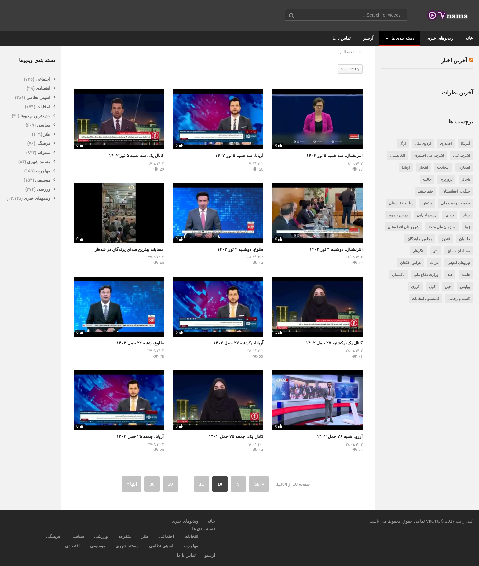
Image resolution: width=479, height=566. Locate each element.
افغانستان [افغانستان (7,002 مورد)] (397, 155)
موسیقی (42, 180)
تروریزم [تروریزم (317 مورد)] (446, 179)
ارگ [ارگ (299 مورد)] (403, 144)
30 (152, 484)
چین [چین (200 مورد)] (448, 287)
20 (170, 484)
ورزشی (43, 189)
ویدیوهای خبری (439, 38)
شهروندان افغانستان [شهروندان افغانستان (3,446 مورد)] (403, 227)
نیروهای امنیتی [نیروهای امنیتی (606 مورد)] (459, 263)
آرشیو (368, 38)
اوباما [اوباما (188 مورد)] (406, 167)
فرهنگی (43, 143)
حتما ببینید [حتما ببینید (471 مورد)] (425, 191)
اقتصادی (43, 88)
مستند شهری (38, 161)
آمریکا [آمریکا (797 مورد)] (465, 144)
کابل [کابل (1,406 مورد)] (432, 287)
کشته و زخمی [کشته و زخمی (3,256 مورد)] (459, 298)
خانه (469, 38)
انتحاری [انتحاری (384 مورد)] (464, 167)
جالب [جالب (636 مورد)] (427, 179)
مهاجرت (43, 170)
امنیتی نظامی (38, 97)
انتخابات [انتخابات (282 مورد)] (443, 167)
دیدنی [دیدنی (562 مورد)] (449, 215)
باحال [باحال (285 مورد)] (466, 179)
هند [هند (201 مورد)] (450, 275)
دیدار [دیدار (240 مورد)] (466, 215)
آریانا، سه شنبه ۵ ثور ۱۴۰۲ (239, 155)
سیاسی (43, 125)
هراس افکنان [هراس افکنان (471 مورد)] (410, 263)
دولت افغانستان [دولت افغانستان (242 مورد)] (401, 203)
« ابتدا (259, 484)
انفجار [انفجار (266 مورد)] (423, 167)
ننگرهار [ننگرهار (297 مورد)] (418, 251)
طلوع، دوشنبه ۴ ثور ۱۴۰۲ (240, 249)
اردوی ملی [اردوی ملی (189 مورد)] (423, 144)
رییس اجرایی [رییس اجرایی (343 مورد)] (426, 215)
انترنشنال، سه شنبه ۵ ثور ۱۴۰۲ (334, 155)
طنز (46, 134)
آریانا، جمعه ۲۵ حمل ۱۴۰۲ (140, 436)
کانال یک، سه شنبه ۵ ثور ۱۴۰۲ (136, 155)
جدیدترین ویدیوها (35, 115)
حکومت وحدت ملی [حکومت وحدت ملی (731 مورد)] (455, 203)
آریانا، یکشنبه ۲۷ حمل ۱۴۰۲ (238, 342)
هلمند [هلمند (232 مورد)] (466, 275)
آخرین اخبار (454, 60)
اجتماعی (42, 79)
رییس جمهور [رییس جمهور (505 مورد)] (397, 215)
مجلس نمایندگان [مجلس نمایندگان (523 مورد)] (419, 239)
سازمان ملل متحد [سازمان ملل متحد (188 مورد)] (441, 227)
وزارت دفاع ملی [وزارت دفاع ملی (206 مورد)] (426, 275)
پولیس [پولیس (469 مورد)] (465, 287)
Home (358, 52)
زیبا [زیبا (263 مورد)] (467, 227)
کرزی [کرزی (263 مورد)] (415, 287)
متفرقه (44, 152)
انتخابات (43, 106)
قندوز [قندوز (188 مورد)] (445, 239)
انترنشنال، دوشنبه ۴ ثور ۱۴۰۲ (336, 249)
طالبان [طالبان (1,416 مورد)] (464, 239)
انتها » (131, 484)
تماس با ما (341, 38)
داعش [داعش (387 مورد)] (427, 203)
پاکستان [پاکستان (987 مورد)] (398, 275)
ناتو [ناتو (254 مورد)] (435, 251)
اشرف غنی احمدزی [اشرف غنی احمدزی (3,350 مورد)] (429, 155)
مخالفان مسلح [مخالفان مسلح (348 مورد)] (459, 251)
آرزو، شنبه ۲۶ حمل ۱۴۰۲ (340, 436)
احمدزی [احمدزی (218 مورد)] (446, 144)
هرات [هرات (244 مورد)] (434, 263)
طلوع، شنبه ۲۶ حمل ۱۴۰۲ (140, 342)
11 (201, 484)
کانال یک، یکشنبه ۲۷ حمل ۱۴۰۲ (334, 342)
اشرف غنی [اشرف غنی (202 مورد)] (461, 155)
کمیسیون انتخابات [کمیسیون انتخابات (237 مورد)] (425, 298)
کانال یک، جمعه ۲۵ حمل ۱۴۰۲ (236, 436)
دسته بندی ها (400, 38)
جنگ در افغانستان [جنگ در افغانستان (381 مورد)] (456, 191)
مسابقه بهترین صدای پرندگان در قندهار (129, 249)
